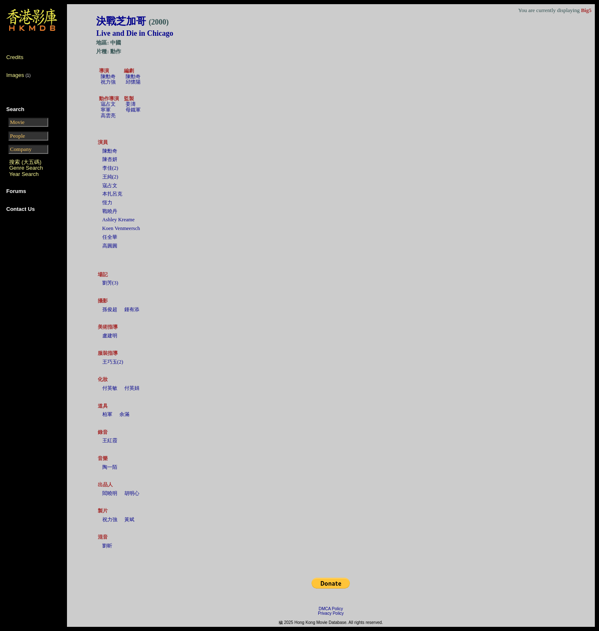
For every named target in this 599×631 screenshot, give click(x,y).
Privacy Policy (331, 613)
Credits (14, 57)
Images (15, 75)
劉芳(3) (110, 283)
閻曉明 (109, 493)
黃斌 (129, 519)
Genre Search (26, 168)
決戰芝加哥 (132, 21)
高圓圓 (109, 246)
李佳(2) (110, 168)
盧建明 (109, 336)
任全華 (109, 237)
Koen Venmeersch (121, 228)
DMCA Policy (331, 608)
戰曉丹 (109, 211)
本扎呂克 (112, 194)
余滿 (124, 414)
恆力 (107, 202)
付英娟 (131, 388)
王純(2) (110, 177)
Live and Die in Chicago (134, 33)
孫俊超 (109, 309)
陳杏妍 (109, 159)
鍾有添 (131, 309)
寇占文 (108, 104)
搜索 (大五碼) (25, 162)
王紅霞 (109, 440)
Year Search (24, 174)
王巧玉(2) (113, 362)
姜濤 (131, 104)
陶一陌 (109, 467)
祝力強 (108, 82)
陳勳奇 (108, 76)
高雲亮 (108, 116)
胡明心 (131, 493)
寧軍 (106, 110)
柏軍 (107, 414)
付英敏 (109, 388)
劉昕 (107, 546)
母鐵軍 (133, 110)
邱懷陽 (133, 82)
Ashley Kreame (118, 220)
